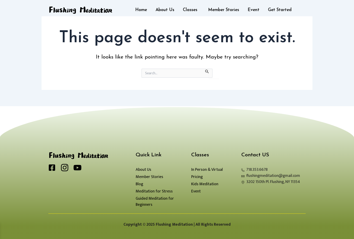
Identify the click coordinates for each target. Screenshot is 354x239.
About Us (165, 10)
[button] (191, 10)
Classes (190, 10)
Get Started (280, 10)
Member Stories (223, 10)
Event (253, 10)
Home (141, 10)
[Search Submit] (207, 71)
